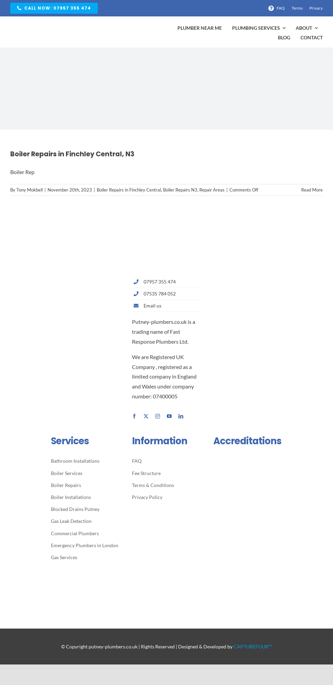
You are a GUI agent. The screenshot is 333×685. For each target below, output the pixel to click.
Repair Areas (212, 190)
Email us (152, 305)
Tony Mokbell (29, 190)
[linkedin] (180, 416)
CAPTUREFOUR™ (253, 646)
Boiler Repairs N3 (180, 190)
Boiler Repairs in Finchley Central (129, 190)
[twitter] (146, 416)
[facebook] (134, 416)
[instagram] (157, 416)
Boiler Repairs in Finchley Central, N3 (72, 154)
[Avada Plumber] (51, 26)
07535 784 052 (160, 294)
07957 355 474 (160, 282)
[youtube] (169, 416)
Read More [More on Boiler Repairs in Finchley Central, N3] (312, 190)
